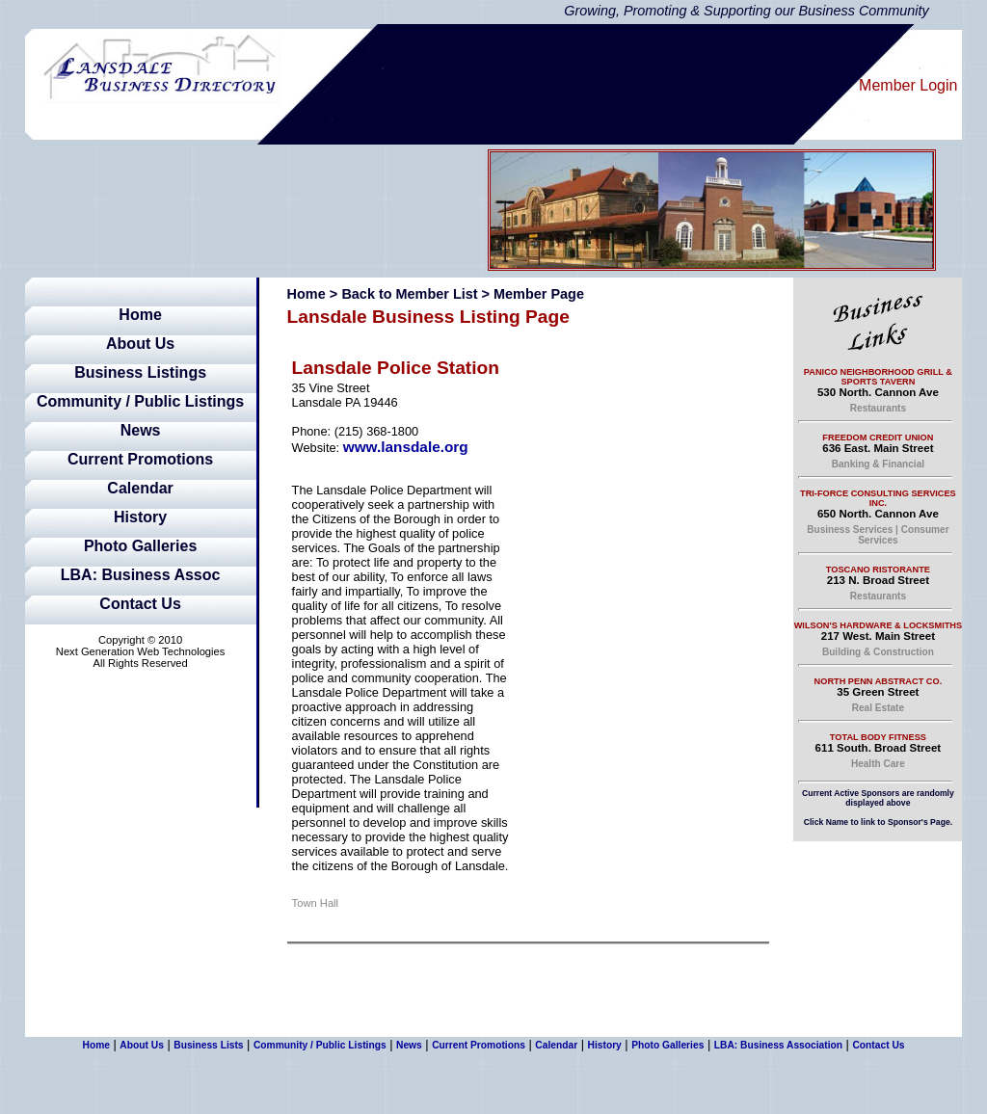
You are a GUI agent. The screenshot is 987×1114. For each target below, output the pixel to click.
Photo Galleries (140, 546)
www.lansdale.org (405, 446)
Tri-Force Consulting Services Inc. (878, 498)
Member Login (908, 85)
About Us (140, 343)
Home (140, 314)
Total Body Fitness (878, 737)
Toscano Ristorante (878, 569)
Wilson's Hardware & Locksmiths (878, 625)
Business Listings (140, 372)
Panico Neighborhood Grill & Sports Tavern (878, 376)
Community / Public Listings (140, 401)
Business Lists (208, 1045)
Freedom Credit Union (877, 437)
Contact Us (139, 604)
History (140, 517)
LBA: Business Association (778, 1045)
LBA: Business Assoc (141, 575)
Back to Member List (409, 294)
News (140, 430)
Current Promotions (140, 459)
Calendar (140, 488)
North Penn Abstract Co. (878, 681)
